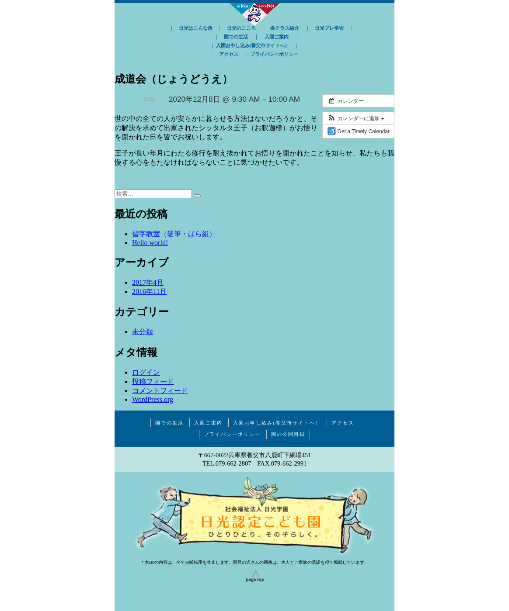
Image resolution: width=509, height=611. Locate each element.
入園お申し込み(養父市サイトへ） (253, 45)
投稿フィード (153, 381)
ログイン (146, 372)
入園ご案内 (277, 36)
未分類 (142, 331)
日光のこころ (241, 28)
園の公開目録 (288, 434)
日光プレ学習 (329, 28)
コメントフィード (160, 390)
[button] (356, 118)
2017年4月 (148, 282)
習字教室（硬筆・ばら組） (174, 234)
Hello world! (150, 242)
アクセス (228, 54)
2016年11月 (149, 291)
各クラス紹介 (284, 28)
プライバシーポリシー (274, 54)
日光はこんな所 (196, 28)
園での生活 (236, 36)
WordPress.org (152, 399)
